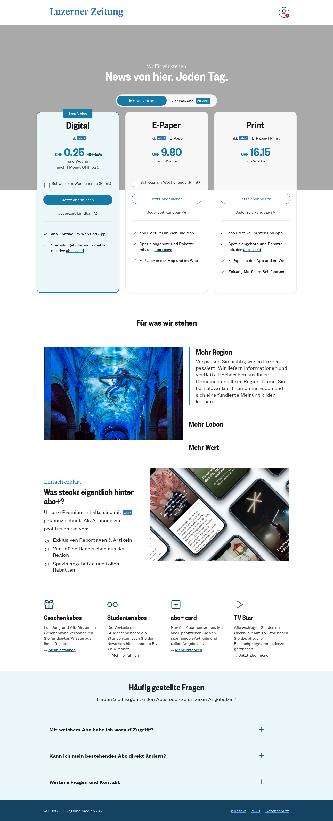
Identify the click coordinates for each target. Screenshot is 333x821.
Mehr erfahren (62, 649)
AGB (255, 810)
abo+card (75, 250)
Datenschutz (277, 810)
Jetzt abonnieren (255, 655)
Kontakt (238, 810)
